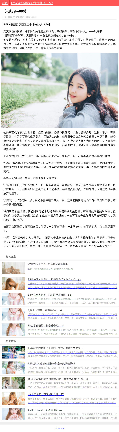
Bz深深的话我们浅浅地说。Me (32, 3)
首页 (5, 3)
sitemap (59, 428)
